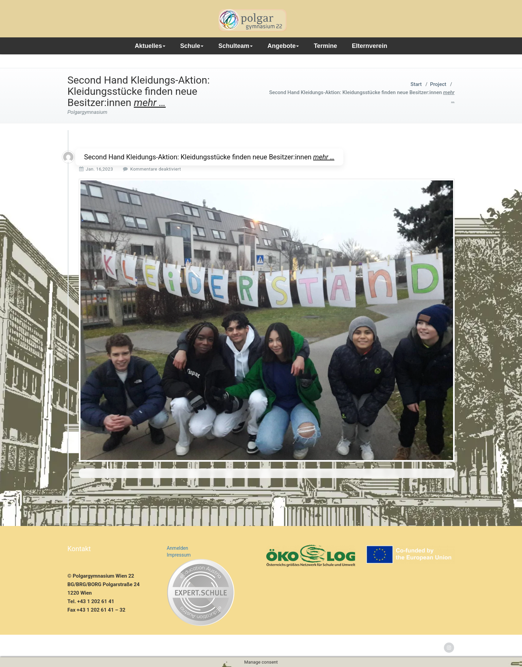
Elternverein (369, 45)
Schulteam (235, 45)
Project (438, 84)
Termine (325, 45)
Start (416, 84)
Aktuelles (150, 45)
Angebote (283, 45)
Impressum (179, 555)
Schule (191, 45)
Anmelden (177, 548)
